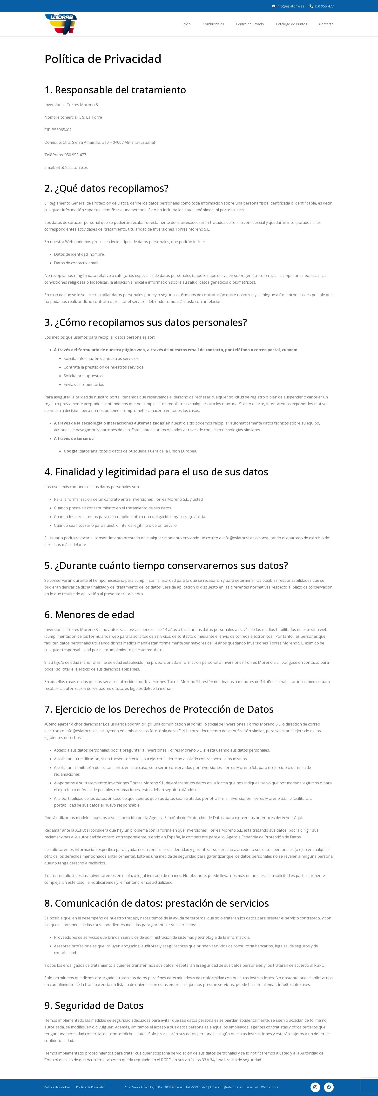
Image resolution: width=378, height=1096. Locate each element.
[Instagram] (315, 1087)
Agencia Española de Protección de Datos (263, 837)
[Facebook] (329, 1087)
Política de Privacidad (91, 1087)
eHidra (273, 1087)
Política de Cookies (57, 1087)
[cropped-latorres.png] (60, 24)
